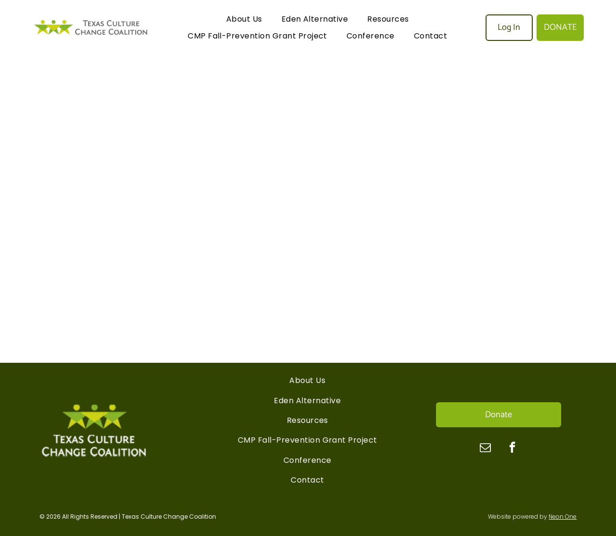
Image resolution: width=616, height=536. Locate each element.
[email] (485, 448)
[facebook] (512, 448)
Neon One (563, 516)
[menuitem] (244, 19)
